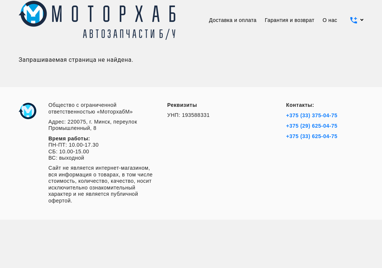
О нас (330, 20)
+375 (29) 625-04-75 (312, 126)
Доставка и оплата (233, 20)
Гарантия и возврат (289, 20)
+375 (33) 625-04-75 (312, 136)
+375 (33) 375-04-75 (312, 115)
